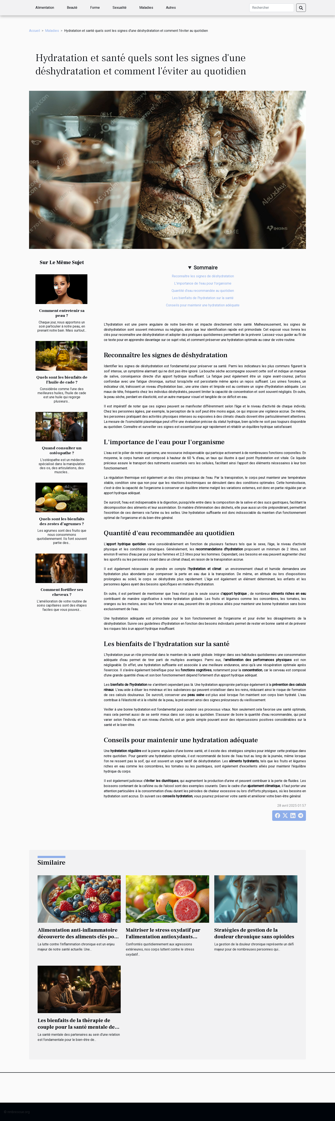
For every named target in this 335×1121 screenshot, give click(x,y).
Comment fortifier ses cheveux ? (62, 592)
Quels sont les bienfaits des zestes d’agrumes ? (61, 521)
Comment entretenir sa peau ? (61, 313)
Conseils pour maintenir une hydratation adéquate (202, 305)
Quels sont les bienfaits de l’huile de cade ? (61, 380)
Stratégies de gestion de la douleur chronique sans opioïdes (254, 933)
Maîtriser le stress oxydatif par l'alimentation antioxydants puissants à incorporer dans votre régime (166, 940)
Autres (171, 8)
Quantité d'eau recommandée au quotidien (203, 291)
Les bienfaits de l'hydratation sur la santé (203, 298)
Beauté (72, 8)
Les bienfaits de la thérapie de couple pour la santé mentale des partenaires (77, 1027)
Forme (95, 8)
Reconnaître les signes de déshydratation (203, 276)
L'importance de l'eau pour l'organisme (202, 283)
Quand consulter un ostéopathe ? (62, 450)
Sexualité (119, 8)
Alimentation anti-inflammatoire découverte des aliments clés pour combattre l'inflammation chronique (79, 940)
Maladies (146, 8)
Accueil (34, 31)
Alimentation (44, 8)
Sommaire (205, 268)
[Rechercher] (271, 7)
